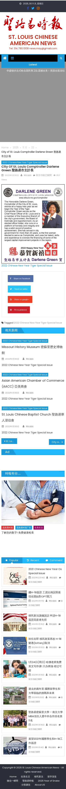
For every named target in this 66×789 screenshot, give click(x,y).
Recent (33, 560)
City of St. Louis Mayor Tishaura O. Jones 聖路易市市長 (58, 442)
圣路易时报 (7, 527)
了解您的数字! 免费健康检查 (17, 532)
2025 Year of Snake (49, 780)
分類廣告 (25, 784)
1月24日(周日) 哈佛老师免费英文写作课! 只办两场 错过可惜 (45, 666)
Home (13, 776)
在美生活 (39, 527)
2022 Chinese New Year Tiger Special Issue (24, 162)
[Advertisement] (33, 109)
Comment (54, 560)
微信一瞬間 (12, 780)
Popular (11, 560)
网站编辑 (27, 175)
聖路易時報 (28, 780)
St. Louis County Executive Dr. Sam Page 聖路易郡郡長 (11, 441)
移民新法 (38, 776)
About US (40, 784)
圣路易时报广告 (23, 527)
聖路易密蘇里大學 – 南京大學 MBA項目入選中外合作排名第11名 (46, 716)
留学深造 (52, 776)
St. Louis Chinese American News (33, 40)
